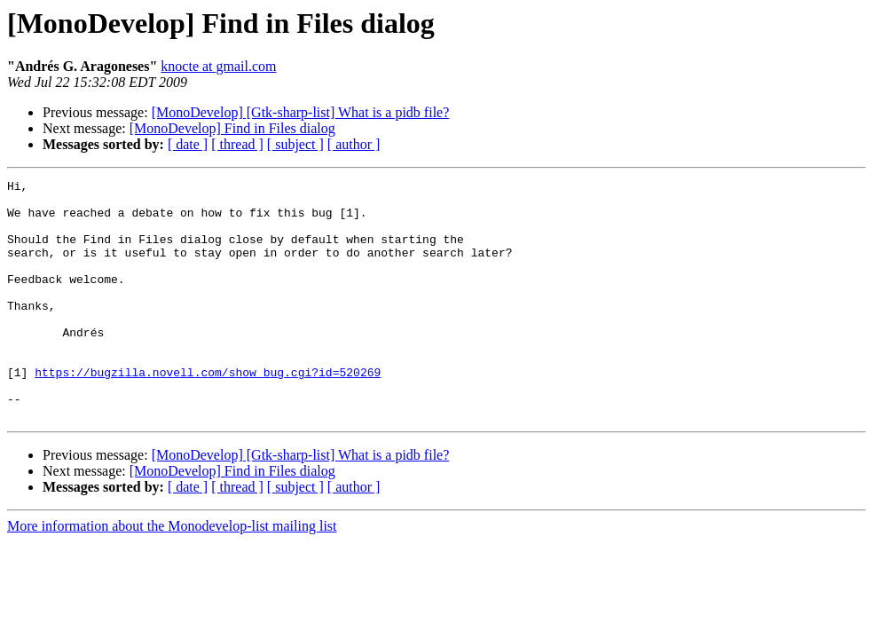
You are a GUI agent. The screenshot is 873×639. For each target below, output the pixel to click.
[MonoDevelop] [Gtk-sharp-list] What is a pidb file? (301, 112)
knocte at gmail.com (218, 66)
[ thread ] (237, 144)
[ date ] (188, 144)
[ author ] (354, 144)
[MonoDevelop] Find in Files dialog (232, 128)
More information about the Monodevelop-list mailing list (172, 573)
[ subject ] (295, 144)
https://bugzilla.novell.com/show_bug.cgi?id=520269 (208, 412)
